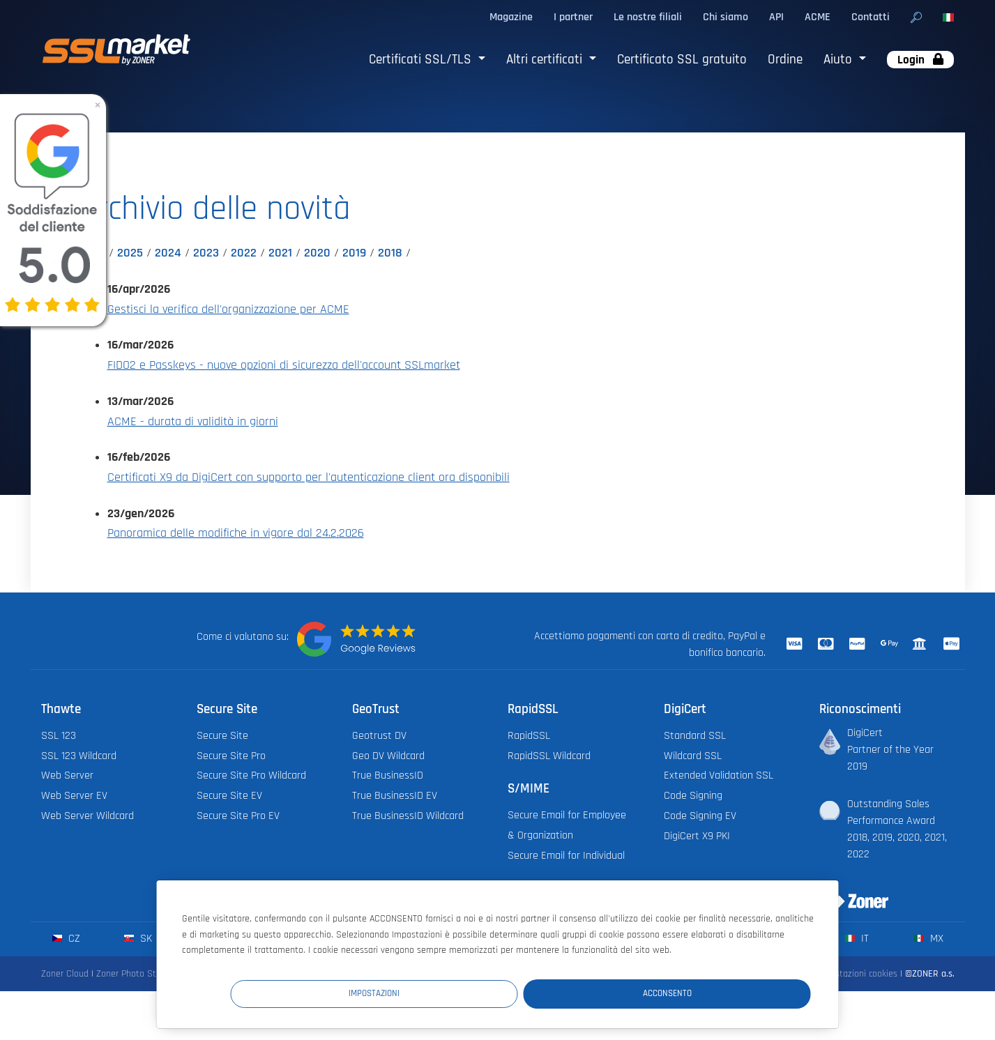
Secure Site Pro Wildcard (251, 775)
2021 (280, 253)
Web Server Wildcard (87, 816)
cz (65, 938)
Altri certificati (546, 59)
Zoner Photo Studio (134, 974)
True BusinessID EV (394, 795)
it (856, 938)
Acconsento (727, 992)
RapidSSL (529, 735)
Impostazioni (554, 992)
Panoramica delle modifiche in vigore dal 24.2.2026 (235, 533)
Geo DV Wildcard (388, 756)
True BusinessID (387, 775)
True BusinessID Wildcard (408, 816)
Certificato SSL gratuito (682, 59)
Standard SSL (695, 735)
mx (928, 938)
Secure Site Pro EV (238, 816)
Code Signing (693, 795)
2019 (354, 253)
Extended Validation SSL (718, 775)
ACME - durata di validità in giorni (192, 421)
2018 (390, 253)
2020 (317, 253)
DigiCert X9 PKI (697, 836)
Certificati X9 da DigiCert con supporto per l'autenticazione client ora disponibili (308, 477)
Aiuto (839, 59)
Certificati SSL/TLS (422, 59)
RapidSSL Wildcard (549, 756)
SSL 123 (58, 735)
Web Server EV (74, 795)
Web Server (67, 775)
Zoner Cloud (65, 974)
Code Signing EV (700, 816)
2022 (244, 253)
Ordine (785, 59)
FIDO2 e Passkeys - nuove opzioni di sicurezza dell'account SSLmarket (283, 365)
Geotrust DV (379, 735)
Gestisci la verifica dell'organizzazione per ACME (228, 309)
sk (137, 938)
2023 (206, 253)
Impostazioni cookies (856, 974)
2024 (168, 253)
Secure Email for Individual (566, 855)
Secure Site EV (229, 795)
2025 (130, 253)
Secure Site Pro (231, 756)
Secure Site (222, 735)
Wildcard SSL (693, 756)
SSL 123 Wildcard (78, 756)
